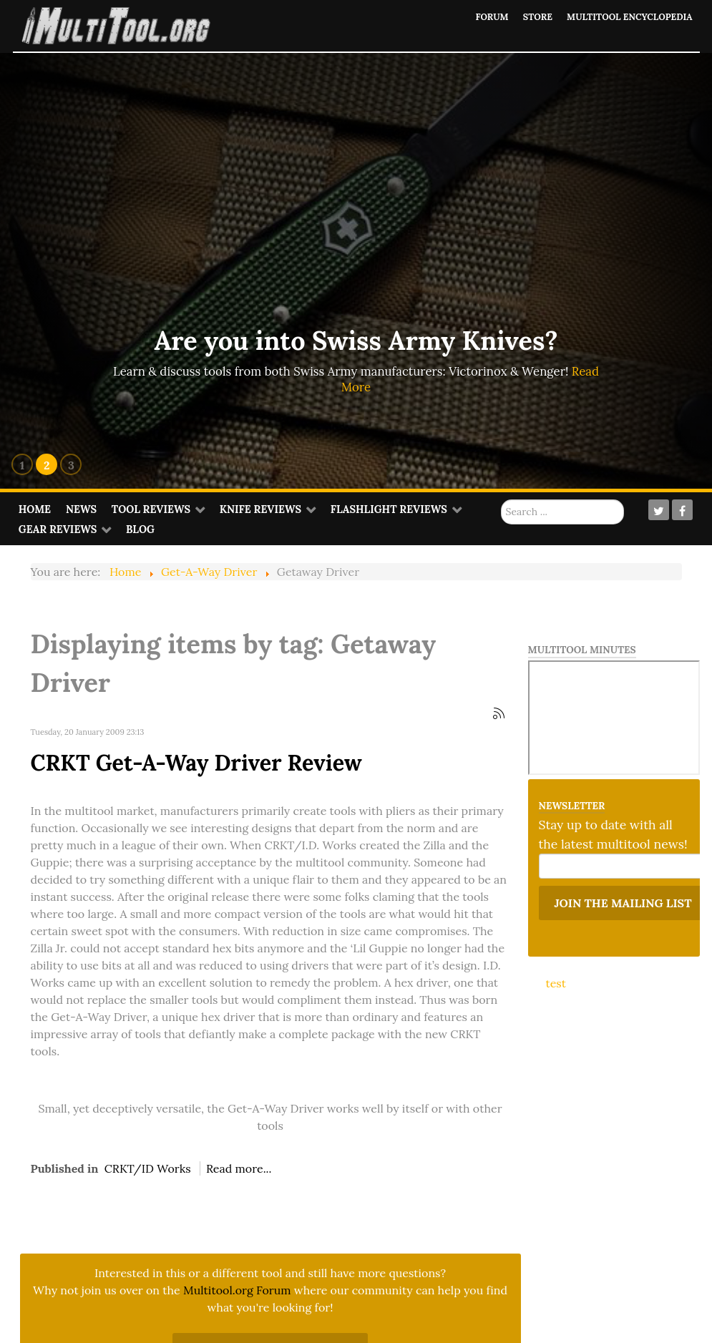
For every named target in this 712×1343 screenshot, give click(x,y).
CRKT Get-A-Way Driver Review (196, 762)
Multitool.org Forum (237, 1290)
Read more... (239, 1168)
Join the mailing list (623, 903)
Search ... (501, 499)
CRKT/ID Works (147, 1168)
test (556, 983)
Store (532, 17)
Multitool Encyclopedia (627, 17)
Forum (486, 17)
